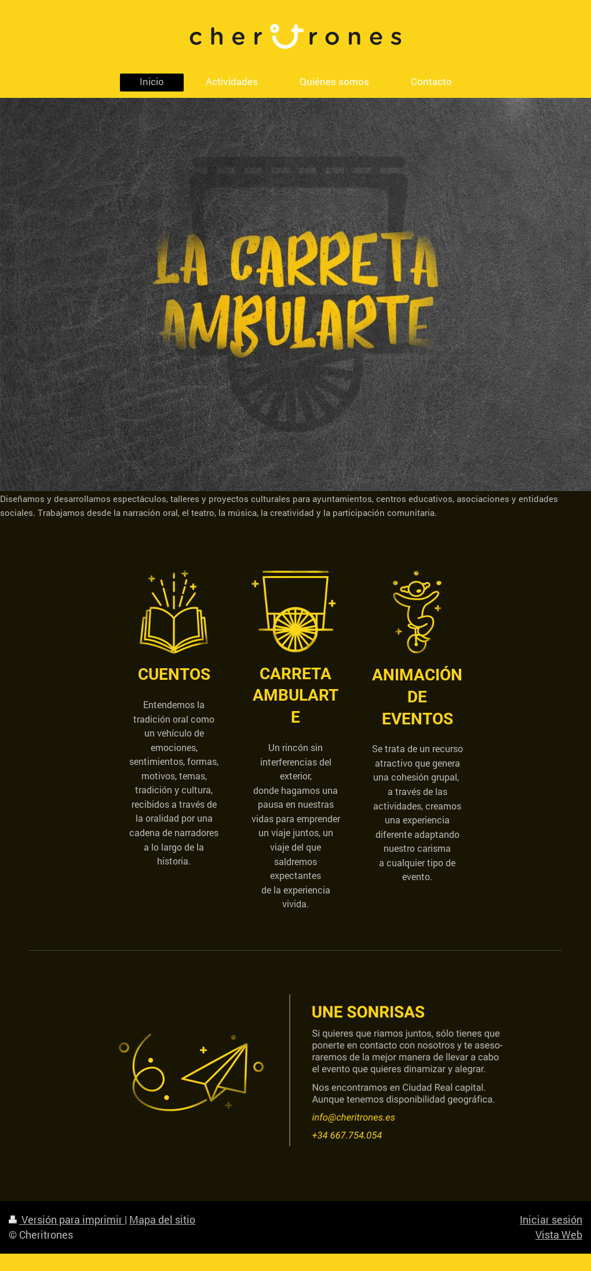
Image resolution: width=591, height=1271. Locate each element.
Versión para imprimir (67, 1219)
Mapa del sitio (162, 1219)
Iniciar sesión (551, 1219)
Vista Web (558, 1234)
